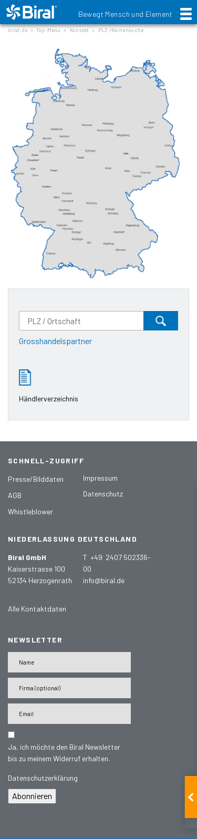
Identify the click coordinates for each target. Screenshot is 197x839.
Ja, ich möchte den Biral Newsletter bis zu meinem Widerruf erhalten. (64, 752)
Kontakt (79, 30)
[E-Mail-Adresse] (69, 713)
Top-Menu (48, 30)
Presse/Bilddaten (36, 478)
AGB (15, 495)
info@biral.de (104, 580)
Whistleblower (30, 511)
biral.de (17, 30)
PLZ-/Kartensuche (121, 30)
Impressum (100, 477)
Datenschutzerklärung (43, 777)
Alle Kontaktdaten (37, 608)
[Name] (69, 662)
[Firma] (69, 688)
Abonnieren (32, 796)
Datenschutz (103, 493)
